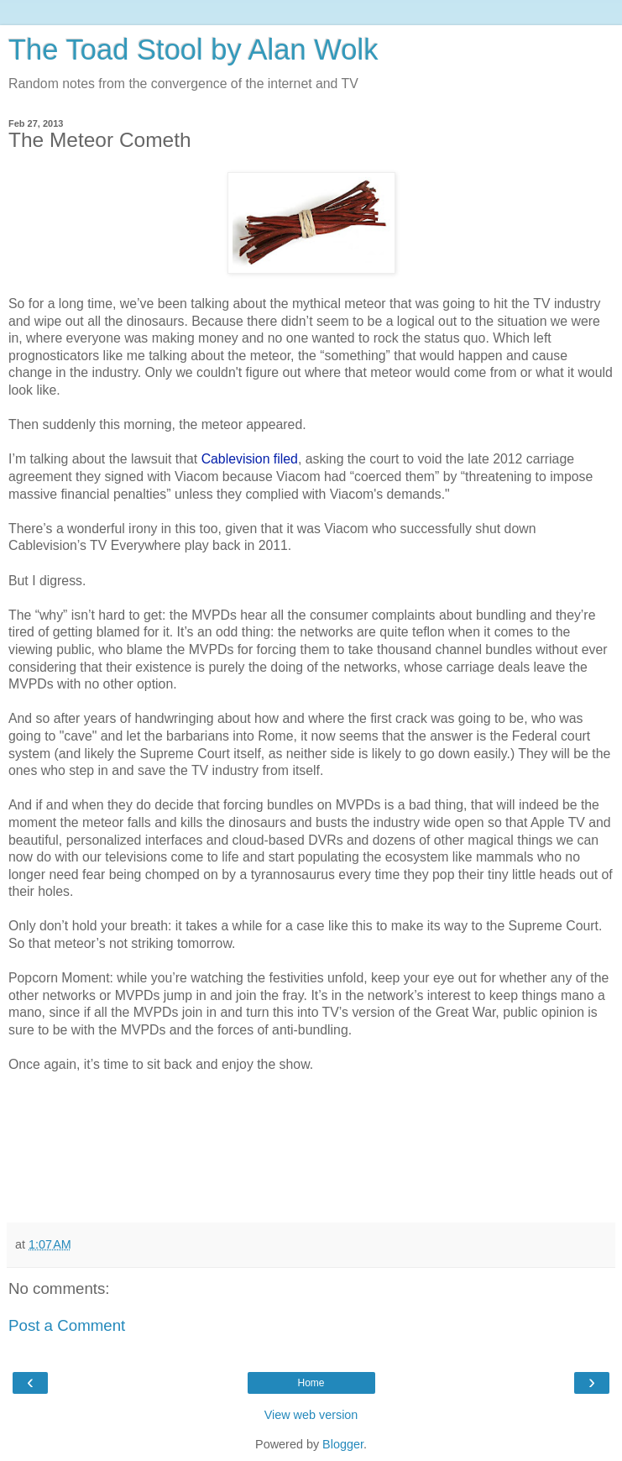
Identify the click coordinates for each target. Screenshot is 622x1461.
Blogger (342, 1444)
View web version (311, 1415)
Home (310, 1383)
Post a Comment (66, 1325)
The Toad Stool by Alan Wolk (193, 49)
